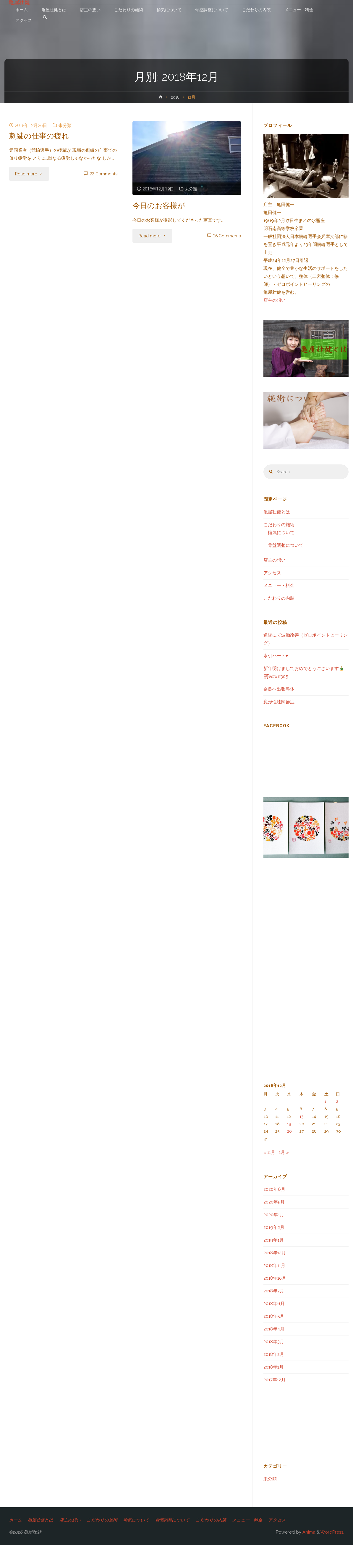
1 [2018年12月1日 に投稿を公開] (325, 1102)
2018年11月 (274, 1266)
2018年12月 (274, 1253)
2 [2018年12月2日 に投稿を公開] (337, 1102)
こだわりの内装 (278, 598)
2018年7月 (273, 1291)
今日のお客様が (159, 205)
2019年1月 (273, 1240)
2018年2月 (273, 1355)
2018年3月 (273, 1342)
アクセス (272, 573)
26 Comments (227, 236)
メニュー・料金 (278, 586)
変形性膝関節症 (278, 702)
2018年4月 (273, 1329)
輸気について (281, 533)
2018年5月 (273, 1317)
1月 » (284, 1153)
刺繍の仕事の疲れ (40, 135)
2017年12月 (274, 1380)
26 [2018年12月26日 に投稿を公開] (289, 1131)
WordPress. (332, 1533)
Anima (308, 1533)
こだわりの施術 (278, 525)
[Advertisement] (125, 603)
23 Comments (104, 174)
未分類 (65, 125)
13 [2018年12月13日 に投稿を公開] (301, 1117)
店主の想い (274, 300)
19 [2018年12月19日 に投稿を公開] (289, 1124)
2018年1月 (273, 1367)
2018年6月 (274, 1304)
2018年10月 (274, 1278)
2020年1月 (273, 1215)
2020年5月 (274, 1202)
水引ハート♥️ (275, 656)
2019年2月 (273, 1228)
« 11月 (269, 1153)
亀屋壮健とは (276, 512)
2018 (175, 97)
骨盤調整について (285, 546)
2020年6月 (274, 1190)
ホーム (15, 1520)
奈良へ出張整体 (278, 689)
